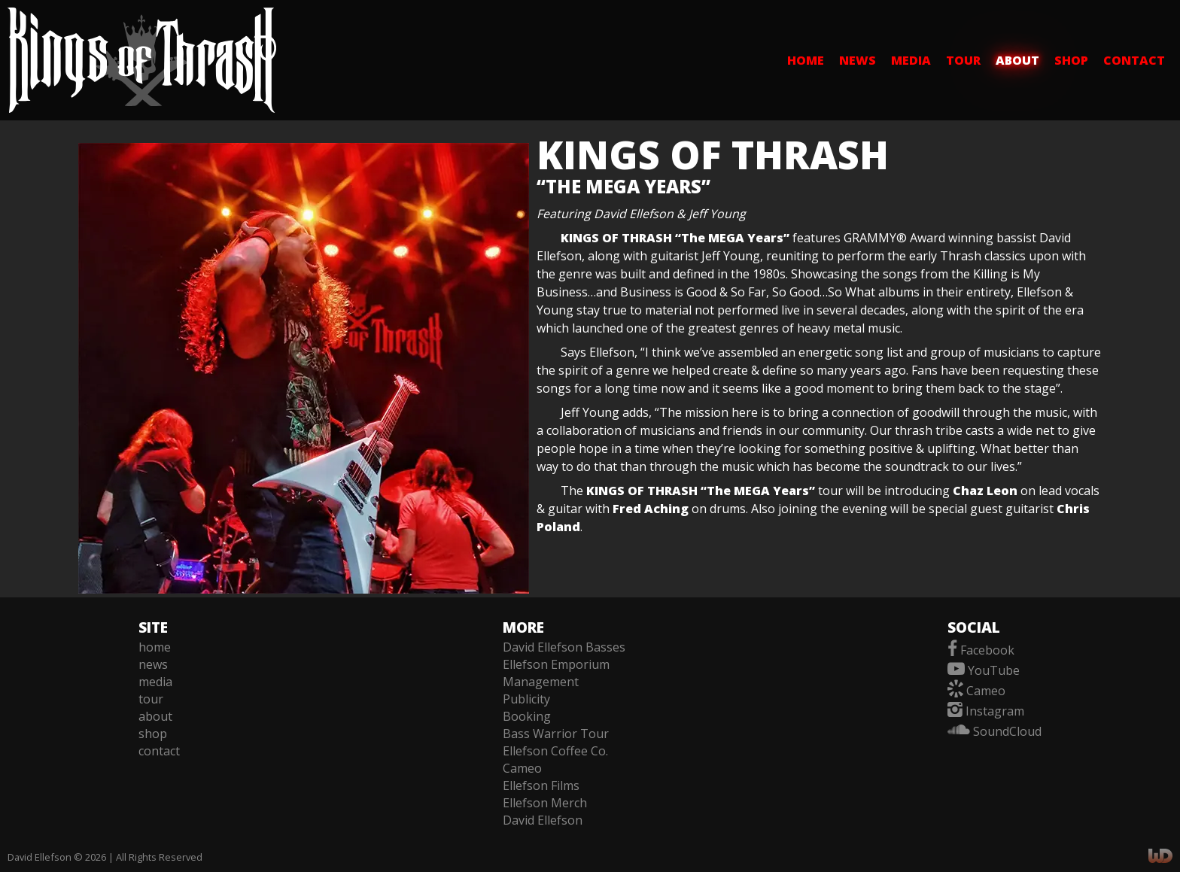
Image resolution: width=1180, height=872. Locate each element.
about (1017, 60)
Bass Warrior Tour (556, 733)
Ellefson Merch (545, 802)
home (805, 60)
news (857, 60)
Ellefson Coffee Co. (555, 750)
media (911, 60)
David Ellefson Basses (564, 647)
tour (963, 60)
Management (541, 681)
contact (1134, 60)
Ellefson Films (541, 785)
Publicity (526, 698)
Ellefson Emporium (556, 664)
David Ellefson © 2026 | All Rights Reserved (105, 857)
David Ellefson (542, 820)
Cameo (522, 768)
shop (1071, 60)
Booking (527, 716)
